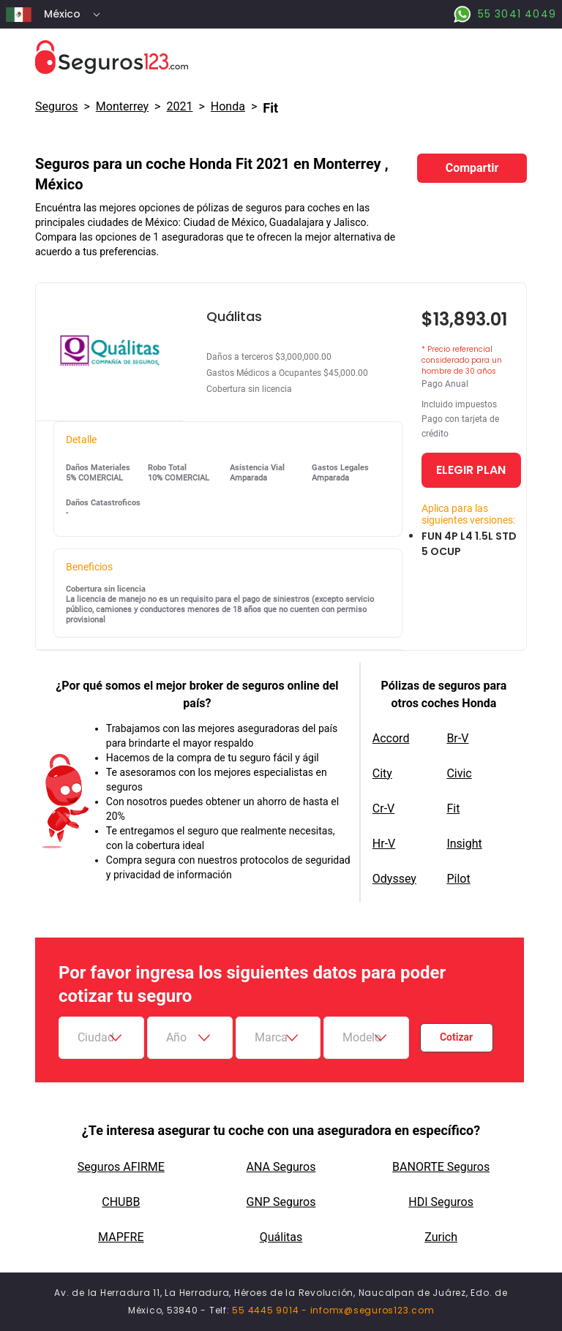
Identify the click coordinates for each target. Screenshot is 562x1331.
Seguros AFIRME (121, 1167)
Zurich (440, 1237)
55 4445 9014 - (271, 1310)
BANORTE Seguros (441, 1167)
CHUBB (121, 1202)
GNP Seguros (281, 1202)
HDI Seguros (440, 1202)
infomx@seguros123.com (372, 1310)
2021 (179, 106)
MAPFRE (120, 1237)
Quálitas (281, 1237)
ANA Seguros (281, 1167)
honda (228, 106)
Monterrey (122, 106)
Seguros (56, 106)
